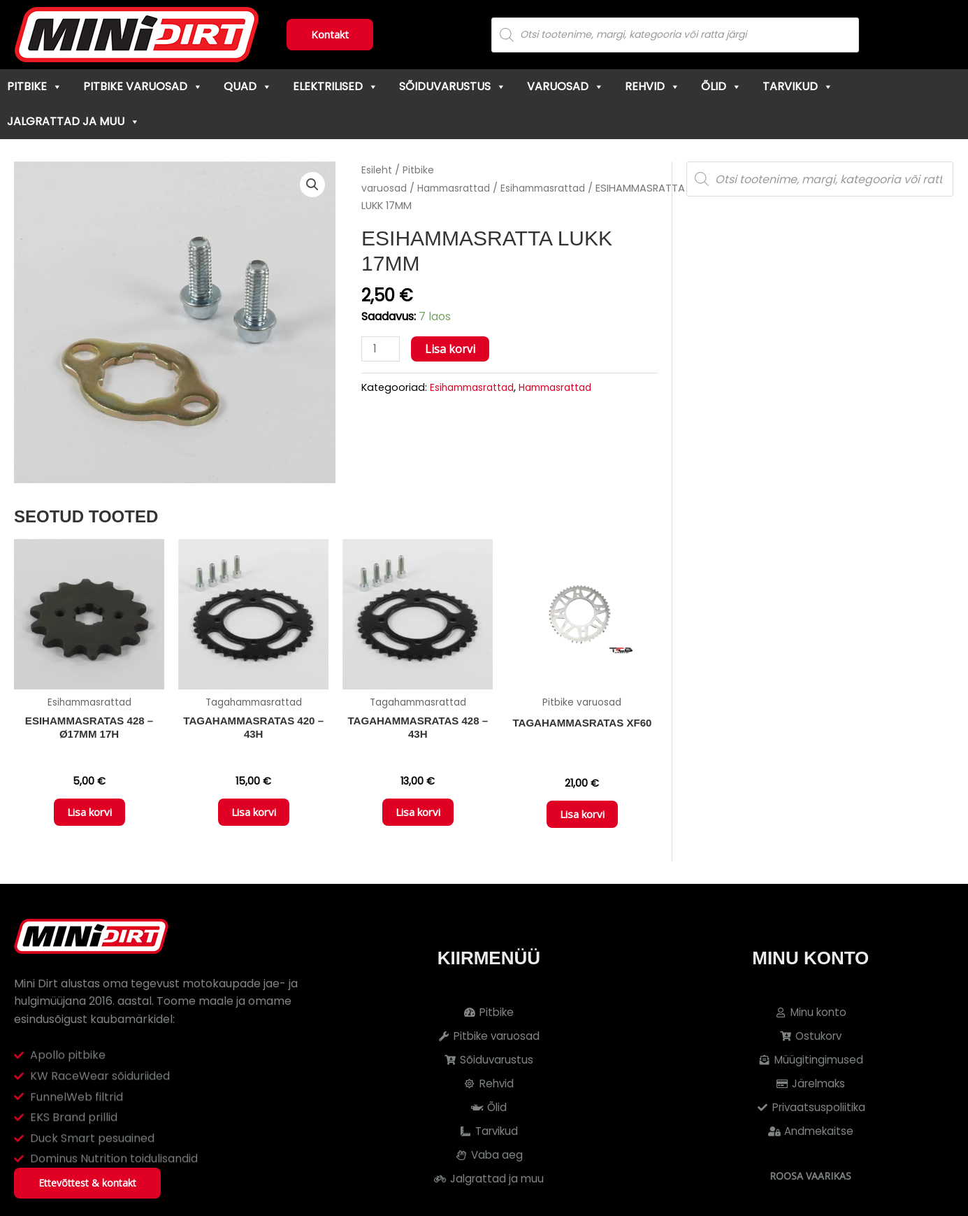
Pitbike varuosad (143, 86)
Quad (248, 86)
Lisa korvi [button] (89, 816)
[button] (311, 185)
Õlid (721, 86)
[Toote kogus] (381, 349)
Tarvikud (798, 86)
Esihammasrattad (560, 188)
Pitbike (34, 86)
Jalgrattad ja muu (73, 121)
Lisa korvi (452, 349)
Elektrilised (335, 86)
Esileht (377, 170)
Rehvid (652, 86)
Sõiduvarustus (452, 86)
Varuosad (565, 86)
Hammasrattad (462, 188)
